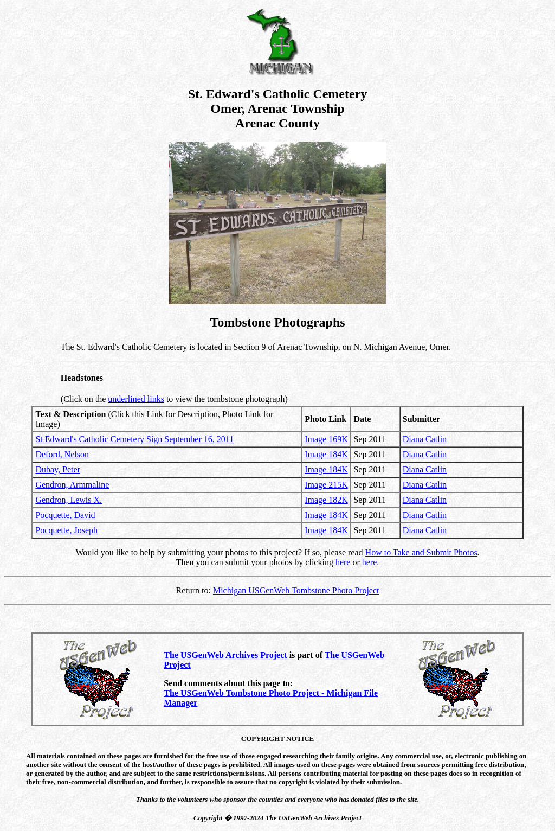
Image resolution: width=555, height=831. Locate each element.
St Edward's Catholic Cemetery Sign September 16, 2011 (134, 439)
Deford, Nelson (62, 454)
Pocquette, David (65, 515)
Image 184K (326, 454)
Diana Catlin (425, 439)
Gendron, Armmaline (72, 484)
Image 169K (326, 439)
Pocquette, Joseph (66, 530)
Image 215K (326, 484)
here (343, 562)
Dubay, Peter (57, 469)
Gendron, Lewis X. (68, 499)
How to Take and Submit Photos (421, 552)
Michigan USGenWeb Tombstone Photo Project (296, 590)
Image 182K (326, 499)
